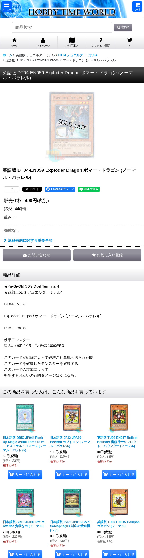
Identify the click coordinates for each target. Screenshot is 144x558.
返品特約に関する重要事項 (28, 240)
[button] (6, 6)
